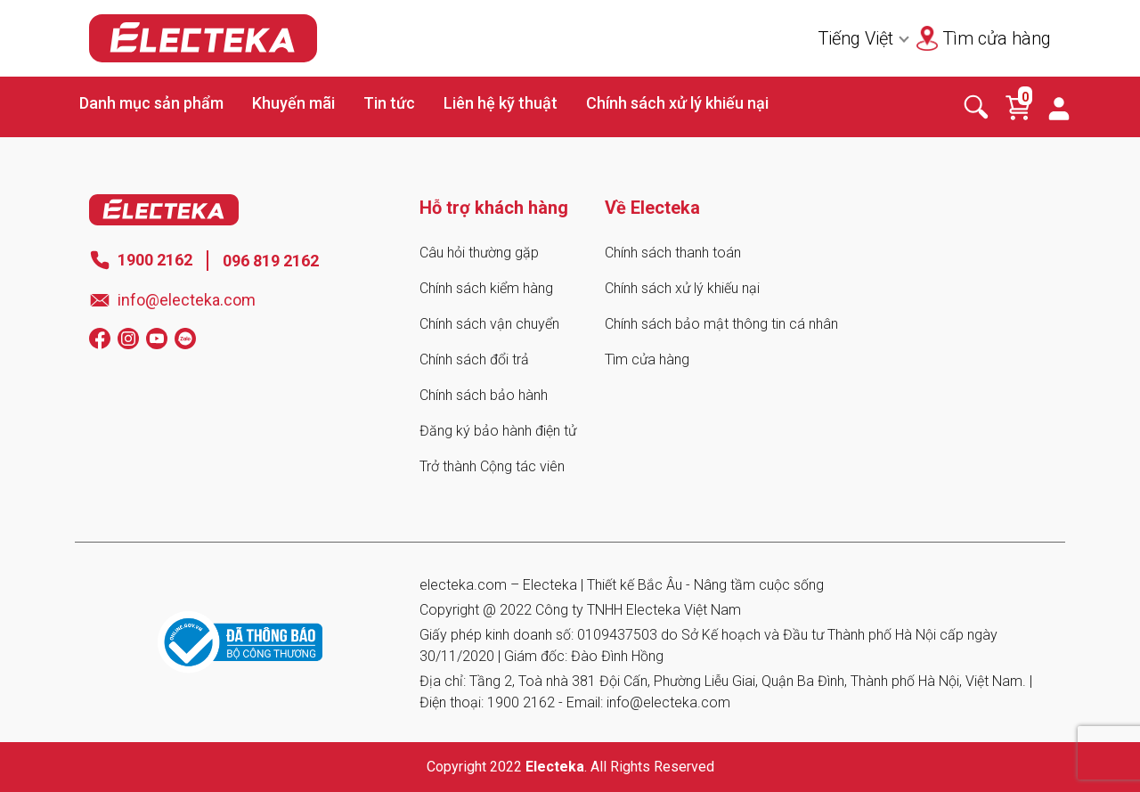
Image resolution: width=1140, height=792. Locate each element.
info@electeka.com (187, 299)
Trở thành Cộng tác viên (492, 466)
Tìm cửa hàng (647, 359)
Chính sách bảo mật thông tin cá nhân (721, 323)
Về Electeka (652, 207)
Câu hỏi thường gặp (479, 252)
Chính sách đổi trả (474, 359)
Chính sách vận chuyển (489, 323)
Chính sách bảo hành (483, 395)
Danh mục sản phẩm (151, 103)
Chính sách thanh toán (673, 252)
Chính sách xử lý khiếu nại (677, 103)
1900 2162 (155, 259)
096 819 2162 (271, 260)
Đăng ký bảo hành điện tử (497, 430)
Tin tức (389, 103)
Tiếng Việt (855, 38)
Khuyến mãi (293, 103)
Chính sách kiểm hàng (486, 288)
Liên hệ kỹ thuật (501, 103)
